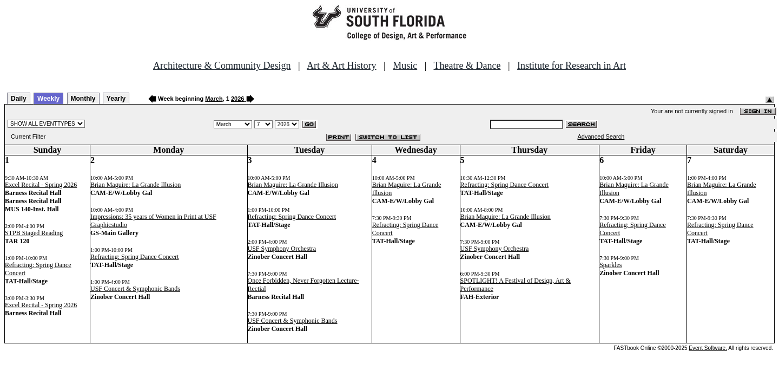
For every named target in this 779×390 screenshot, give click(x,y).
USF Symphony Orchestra (282, 248)
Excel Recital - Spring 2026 (41, 184)
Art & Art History (342, 65)
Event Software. (708, 348)
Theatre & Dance (466, 65)
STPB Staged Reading (34, 233)
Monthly (83, 98)
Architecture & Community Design (222, 65)
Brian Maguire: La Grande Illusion (135, 184)
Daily (19, 98)
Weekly (48, 98)
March (213, 98)
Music (405, 65)
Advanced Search (601, 136)
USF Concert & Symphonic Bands (135, 288)
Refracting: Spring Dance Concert (134, 257)
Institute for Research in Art (571, 65)
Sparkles (610, 265)
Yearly (116, 98)
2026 (237, 98)
